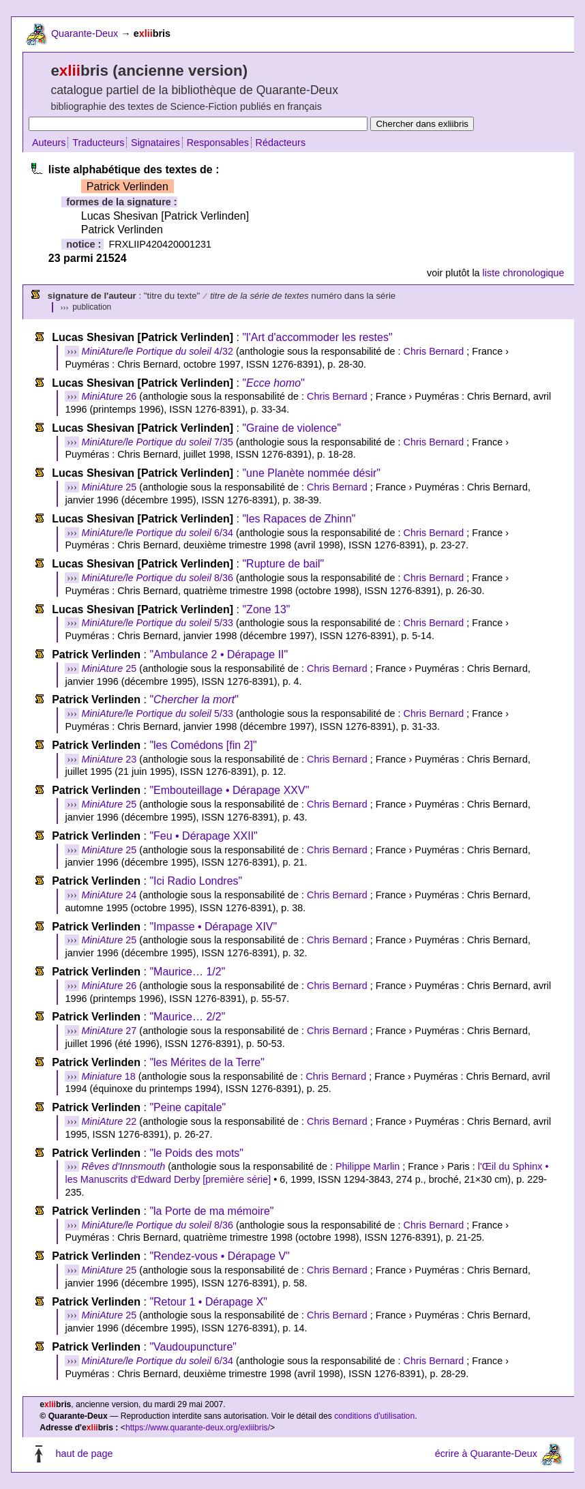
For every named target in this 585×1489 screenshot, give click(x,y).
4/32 (157, 351)
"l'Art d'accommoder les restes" (317, 337)
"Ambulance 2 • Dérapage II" (218, 654)
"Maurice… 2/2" (187, 1016)
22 (109, 1121)
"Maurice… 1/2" (187, 971)
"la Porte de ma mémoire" (211, 1211)
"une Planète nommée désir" (311, 473)
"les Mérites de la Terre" (206, 1062)
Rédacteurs (281, 142)
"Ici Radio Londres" (195, 881)
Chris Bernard (434, 351)
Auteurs (49, 142)
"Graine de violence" (291, 428)
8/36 (157, 577)
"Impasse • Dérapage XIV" (213, 926)
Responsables (218, 142)
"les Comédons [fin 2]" (202, 745)
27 (109, 1030)
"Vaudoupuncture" (193, 1347)
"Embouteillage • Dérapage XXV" (229, 790)
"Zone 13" (266, 609)
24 (109, 894)
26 (109, 396)
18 (109, 1076)
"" (273, 383)
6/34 (157, 532)
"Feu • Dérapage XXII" (203, 836)
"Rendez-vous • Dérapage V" (219, 1256)
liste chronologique (524, 272)
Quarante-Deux (84, 33)
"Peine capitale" (187, 1107)
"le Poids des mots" (196, 1153)
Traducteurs (98, 142)
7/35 (157, 442)
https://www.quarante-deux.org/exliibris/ (197, 1427)
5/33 (157, 622)
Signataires (155, 142)
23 (109, 759)
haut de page (83, 1453)
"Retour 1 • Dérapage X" (208, 1302)
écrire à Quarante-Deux (486, 1453)
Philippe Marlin (367, 1166)
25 (109, 487)
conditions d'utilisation (374, 1416)
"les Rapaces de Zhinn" (298, 519)
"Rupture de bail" (283, 564)
